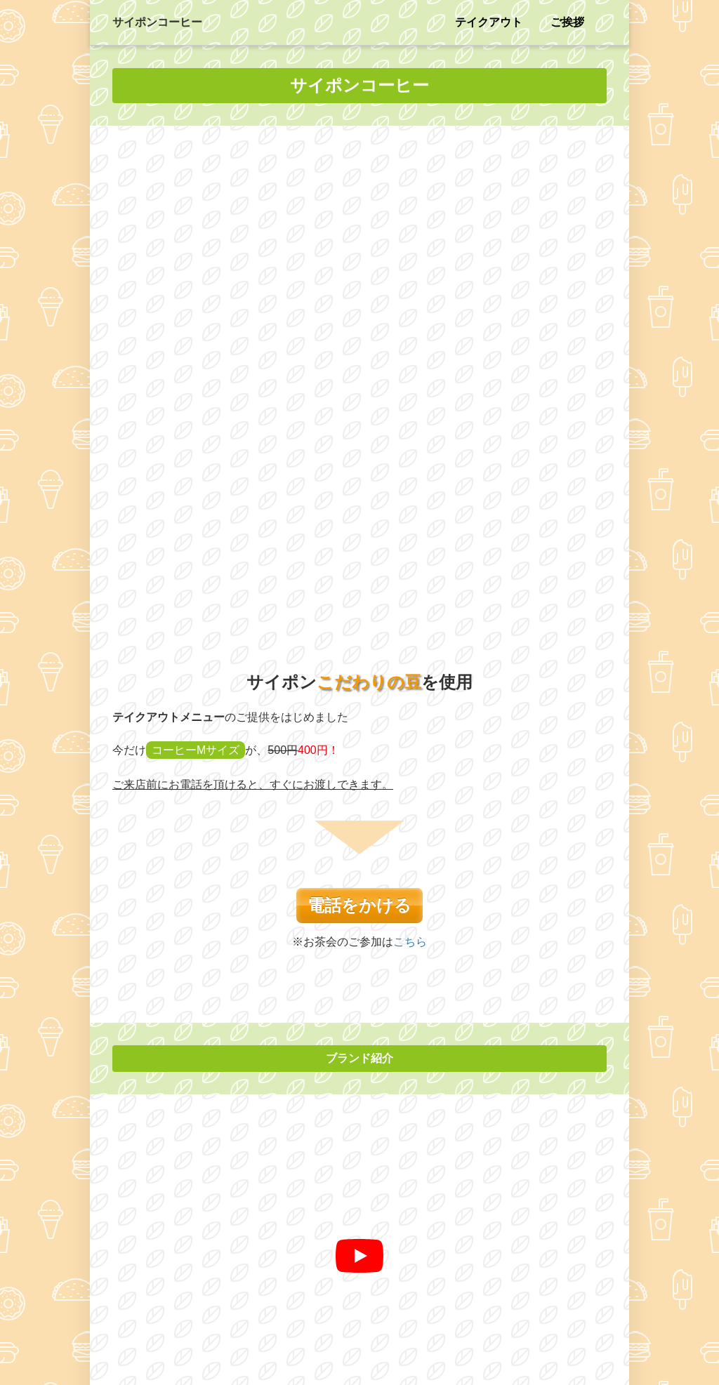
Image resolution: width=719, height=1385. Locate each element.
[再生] (359, 778)
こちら (410, 463)
